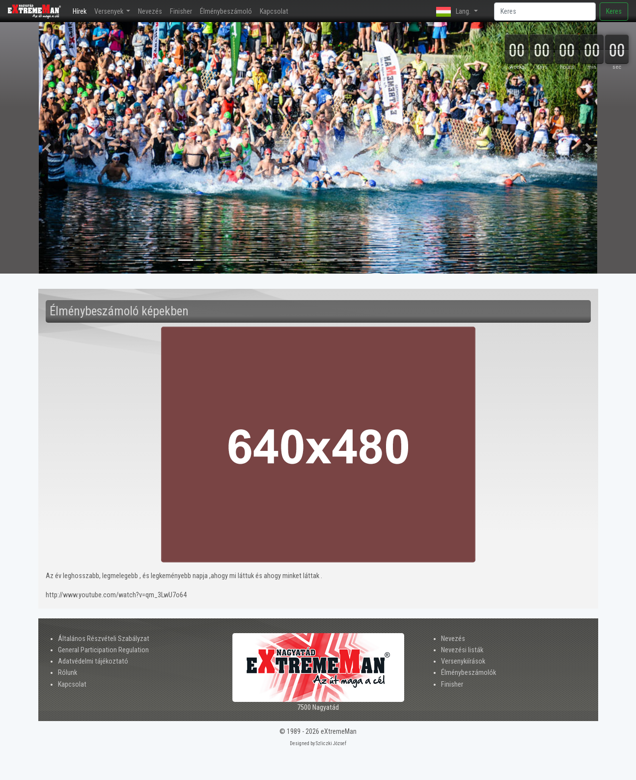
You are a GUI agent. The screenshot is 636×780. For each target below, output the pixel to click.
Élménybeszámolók (468, 673)
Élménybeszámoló (226, 11)
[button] (47, 148)
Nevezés (150, 11)
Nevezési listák (462, 650)
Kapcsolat (274, 11)
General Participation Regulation (103, 650)
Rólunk (67, 673)
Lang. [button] (454, 12)
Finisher (181, 11)
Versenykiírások (463, 661)
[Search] (545, 11)
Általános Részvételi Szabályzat (103, 639)
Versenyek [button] (109, 11)
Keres (614, 11)
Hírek (81, 10)
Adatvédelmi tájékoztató (93, 661)
